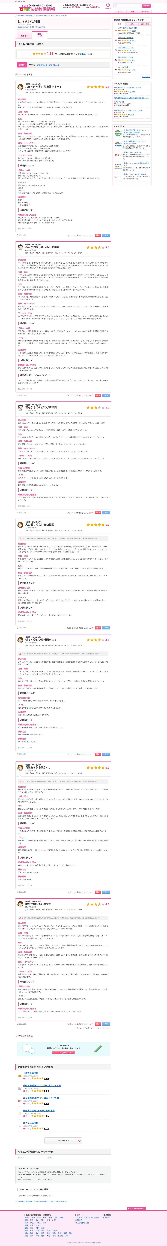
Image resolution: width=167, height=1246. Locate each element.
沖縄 (66, 1236)
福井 (48, 1220)
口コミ (50, 1158)
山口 (48, 1233)
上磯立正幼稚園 (30, 1073)
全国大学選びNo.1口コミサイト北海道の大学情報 (135, 142)
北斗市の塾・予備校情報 (132, 152)
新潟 (26, 1220)
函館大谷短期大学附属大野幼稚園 (39, 1111)
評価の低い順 (54, 65)
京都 (37, 1231)
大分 (48, 1236)
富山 (37, 1220)
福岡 (26, 1236)
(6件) (133, 40)
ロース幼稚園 (123, 67)
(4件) (133, 70)
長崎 (37, 1236)
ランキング (145, 12)
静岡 (37, 1228)
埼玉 (39, 1223)
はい (98, 235)
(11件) (134, 31)
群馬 (31, 1225)
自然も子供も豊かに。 (38, 767)
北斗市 (25, 27)
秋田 (50, 1217)
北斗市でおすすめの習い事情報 (135, 174)
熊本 (42, 1236)
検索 (132, 12)
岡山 (37, 1233)
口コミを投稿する (63, 1052)
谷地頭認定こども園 (125, 57)
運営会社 (106, 1217)
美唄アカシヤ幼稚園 (125, 38)
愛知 (26, 1228)
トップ (120, 12)
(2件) (132, 114)
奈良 (48, 1231)
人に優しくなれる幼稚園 (39, 524)
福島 (61, 1217)
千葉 (44, 1223)
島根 (31, 1233)
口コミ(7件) (40, 35)
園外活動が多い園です (38, 904)
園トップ (24, 36)
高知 (70, 1233)
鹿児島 (60, 1236)
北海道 (20, 27)
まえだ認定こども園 (125, 47)
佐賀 (31, 1236)
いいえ (106, 235)
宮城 (44, 1217)
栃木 (37, 1225)
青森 (33, 1217)
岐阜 (31, 1228)
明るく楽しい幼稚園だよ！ (41, 639)
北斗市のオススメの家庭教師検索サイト (136, 164)
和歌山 (54, 1231)
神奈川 (32, 1223)
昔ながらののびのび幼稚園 (41, 407)
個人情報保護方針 (82, 1223)
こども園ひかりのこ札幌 (127, 28)
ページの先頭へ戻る (137, 1208)
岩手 (39, 1217)
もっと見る (146, 77)
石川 (42, 1220)
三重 (42, 1228)
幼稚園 (42, 27)
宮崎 (54, 1236)
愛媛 (65, 1233)
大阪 (26, 1231)
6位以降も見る (63, 1141)
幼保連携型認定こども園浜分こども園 (41, 1098)
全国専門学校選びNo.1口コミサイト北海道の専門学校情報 (136, 131)
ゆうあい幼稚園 (30, 1123)
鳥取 (26, 1233)
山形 (55, 1217)
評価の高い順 (42, 65)
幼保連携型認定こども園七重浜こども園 (42, 1085)
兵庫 (31, 1231)
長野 (31, 1220)
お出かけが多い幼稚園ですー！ (43, 86)
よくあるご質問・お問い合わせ (87, 1217)
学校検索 (146, 6)
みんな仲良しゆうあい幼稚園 (42, 247)
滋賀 (42, 1231)
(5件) (133, 60)
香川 (59, 1233)
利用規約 (78, 1220)
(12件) (132, 92)
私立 (37, 27)
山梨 (54, 1220)
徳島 (54, 1233)
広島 (42, 1233)
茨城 (26, 1225)
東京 (26, 1223)
